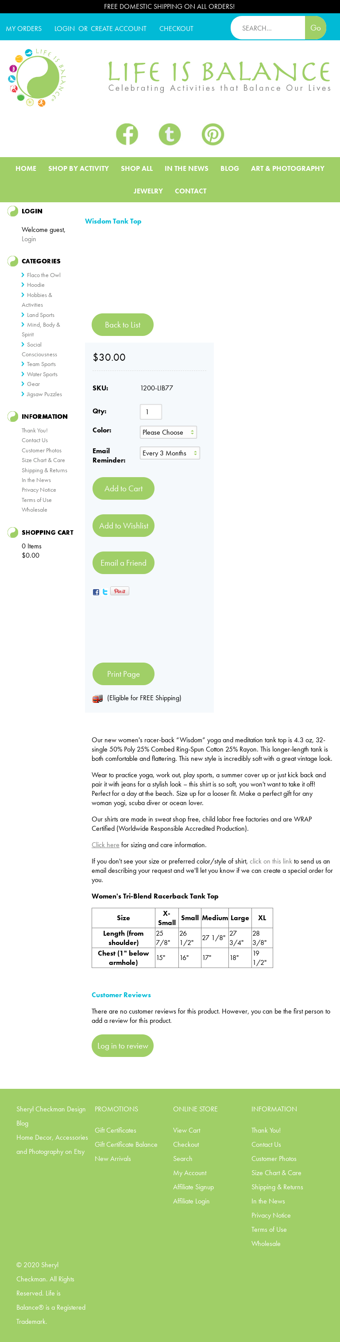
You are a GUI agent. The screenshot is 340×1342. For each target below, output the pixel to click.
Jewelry (148, 191)
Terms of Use (37, 500)
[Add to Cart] (124, 488)
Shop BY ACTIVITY (78, 168)
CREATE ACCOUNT (119, 28)
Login (64, 28)
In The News (187, 168)
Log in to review (122, 1045)
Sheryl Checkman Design (51, 1109)
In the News (36, 480)
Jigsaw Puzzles (44, 394)
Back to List (122, 324)
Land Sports (40, 315)
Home (25, 168)
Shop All (137, 168)
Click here (106, 844)
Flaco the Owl (44, 275)
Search (183, 1158)
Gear (33, 384)
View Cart (186, 1130)
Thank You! (35, 430)
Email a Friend (123, 562)
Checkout (186, 1144)
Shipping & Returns (44, 470)
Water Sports (42, 374)
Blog (229, 168)
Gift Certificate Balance (126, 1144)
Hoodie (36, 285)
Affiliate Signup (193, 1187)
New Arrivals (113, 1158)
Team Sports (41, 364)
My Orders (24, 28)
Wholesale (34, 509)
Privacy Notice (39, 490)
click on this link (271, 861)
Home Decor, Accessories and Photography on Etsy (52, 1144)
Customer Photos (42, 450)
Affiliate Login (191, 1201)
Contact (190, 191)
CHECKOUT (176, 28)
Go (315, 27)
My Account (189, 1172)
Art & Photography (288, 168)
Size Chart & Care (43, 460)
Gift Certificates (115, 1130)
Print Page (123, 673)
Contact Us (35, 440)
